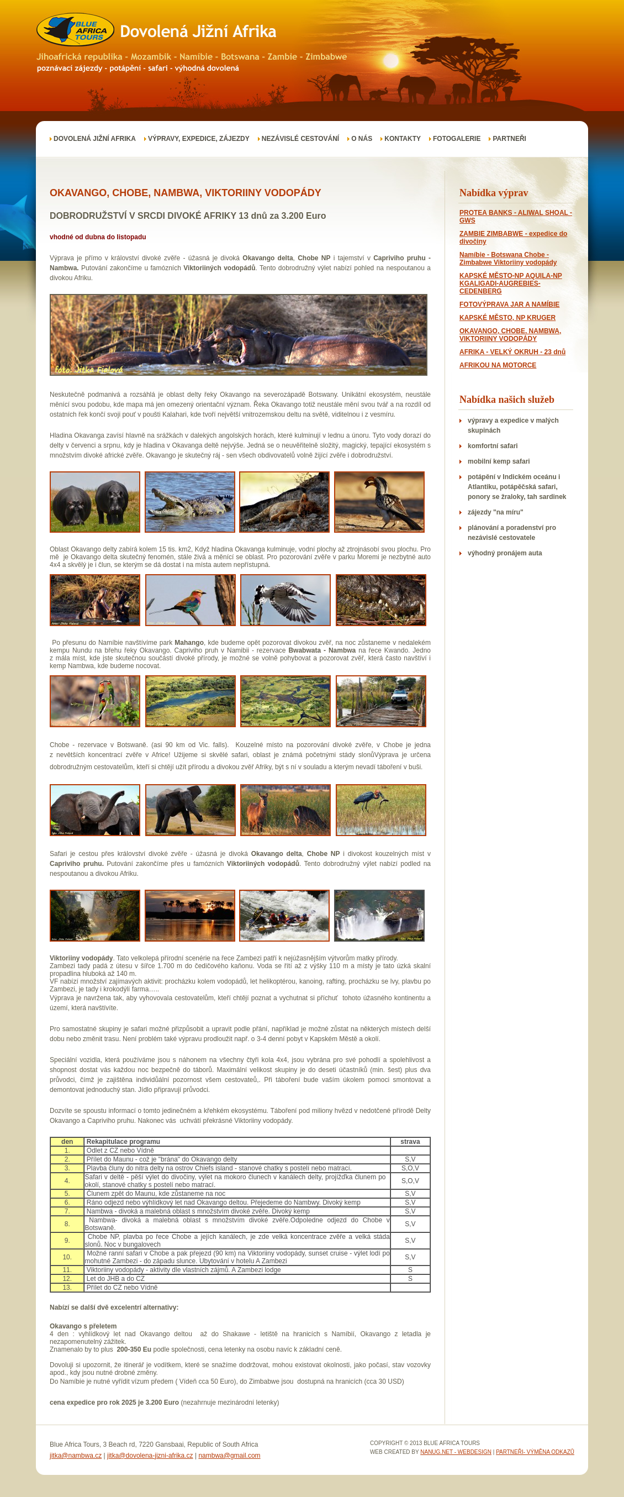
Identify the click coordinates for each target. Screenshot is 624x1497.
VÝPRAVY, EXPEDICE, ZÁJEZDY (199, 139)
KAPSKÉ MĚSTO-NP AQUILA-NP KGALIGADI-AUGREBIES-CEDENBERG (510, 283)
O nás (361, 139)
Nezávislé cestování (300, 139)
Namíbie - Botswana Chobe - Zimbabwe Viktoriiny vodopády (508, 258)
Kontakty (402, 139)
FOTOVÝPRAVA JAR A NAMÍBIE (509, 304)
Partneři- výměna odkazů (535, 1452)
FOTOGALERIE (456, 139)
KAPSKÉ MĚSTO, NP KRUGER (507, 318)
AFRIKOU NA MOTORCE (497, 365)
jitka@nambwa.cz (76, 1455)
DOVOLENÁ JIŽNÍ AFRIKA (95, 139)
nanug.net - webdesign (455, 1452)
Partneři (509, 139)
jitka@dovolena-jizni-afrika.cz (150, 1455)
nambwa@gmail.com (229, 1455)
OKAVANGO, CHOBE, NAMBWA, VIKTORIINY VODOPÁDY (510, 335)
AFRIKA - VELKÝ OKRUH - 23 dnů (512, 352)
